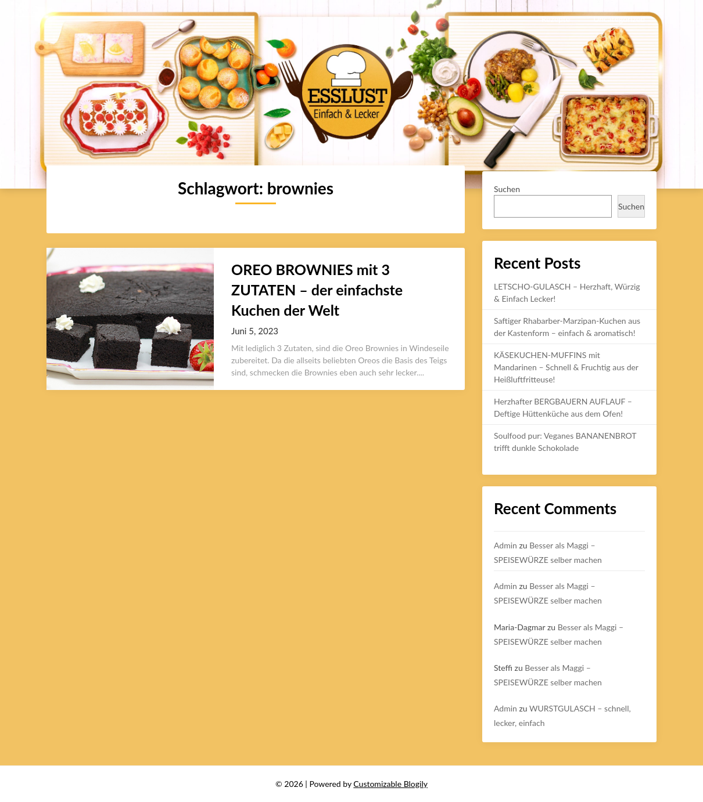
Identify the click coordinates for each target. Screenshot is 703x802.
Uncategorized (619, 19)
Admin (505, 545)
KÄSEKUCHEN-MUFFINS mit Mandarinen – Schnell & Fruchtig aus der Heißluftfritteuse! (566, 367)
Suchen (507, 189)
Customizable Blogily (390, 784)
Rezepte (555, 19)
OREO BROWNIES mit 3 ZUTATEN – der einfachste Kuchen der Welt (317, 290)
